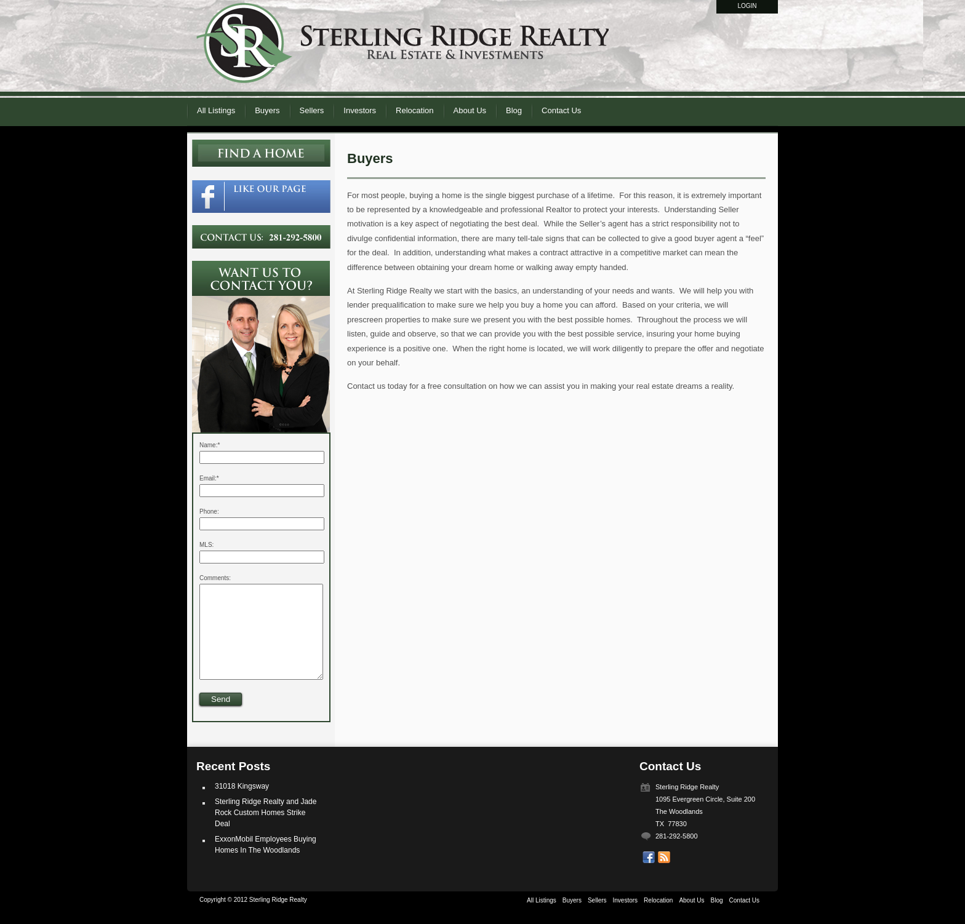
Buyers (267, 110)
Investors (359, 110)
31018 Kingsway (242, 804)
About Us (470, 110)
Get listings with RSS (664, 876)
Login (746, 5)
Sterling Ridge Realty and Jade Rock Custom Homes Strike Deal (265, 831)
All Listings (216, 110)
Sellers (312, 110)
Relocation (414, 110)
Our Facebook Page (649, 876)
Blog (514, 110)
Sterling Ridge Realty (402, 48)
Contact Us (561, 110)
